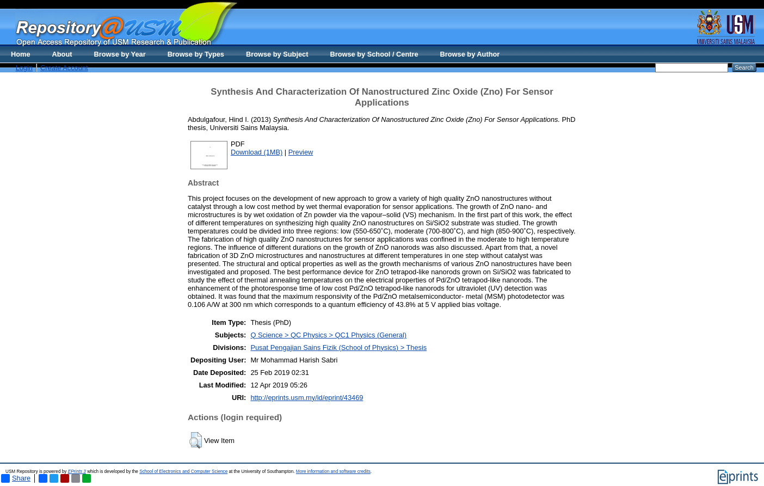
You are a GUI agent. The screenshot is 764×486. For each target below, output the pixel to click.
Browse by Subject (277, 54)
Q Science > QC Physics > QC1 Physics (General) (328, 335)
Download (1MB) (256, 152)
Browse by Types (196, 54)
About (62, 54)
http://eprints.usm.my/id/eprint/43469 (306, 397)
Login (24, 68)
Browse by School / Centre (374, 54)
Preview (300, 152)
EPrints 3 (77, 471)
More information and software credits (333, 471)
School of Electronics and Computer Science (183, 471)
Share (15, 478)
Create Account (64, 68)
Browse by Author (470, 54)
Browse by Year (120, 54)
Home (20, 54)
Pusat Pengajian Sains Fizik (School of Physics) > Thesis (338, 347)
